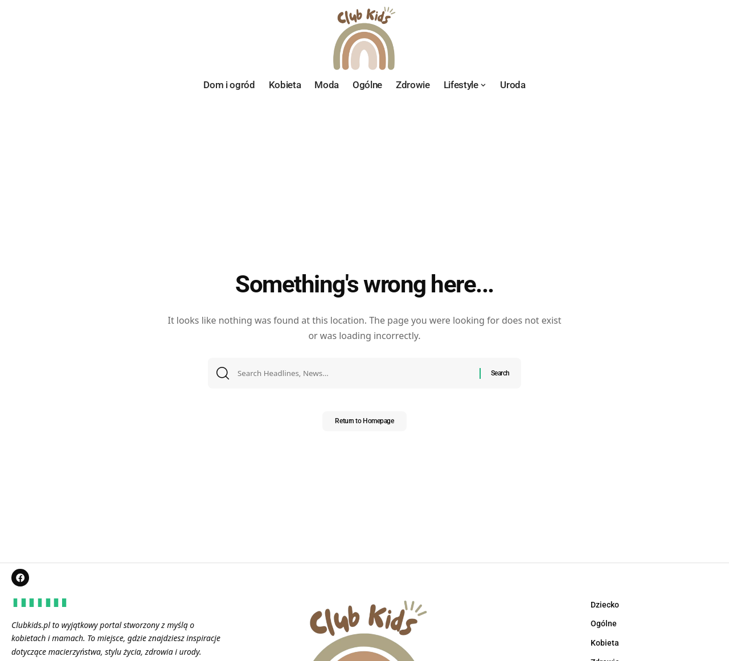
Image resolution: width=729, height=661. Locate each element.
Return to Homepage (364, 424)
